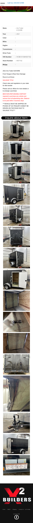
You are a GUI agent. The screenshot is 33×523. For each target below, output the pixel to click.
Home (4, 509)
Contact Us (21, 509)
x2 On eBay (27, 509)
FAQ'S (8, 509)
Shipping (14, 509)
